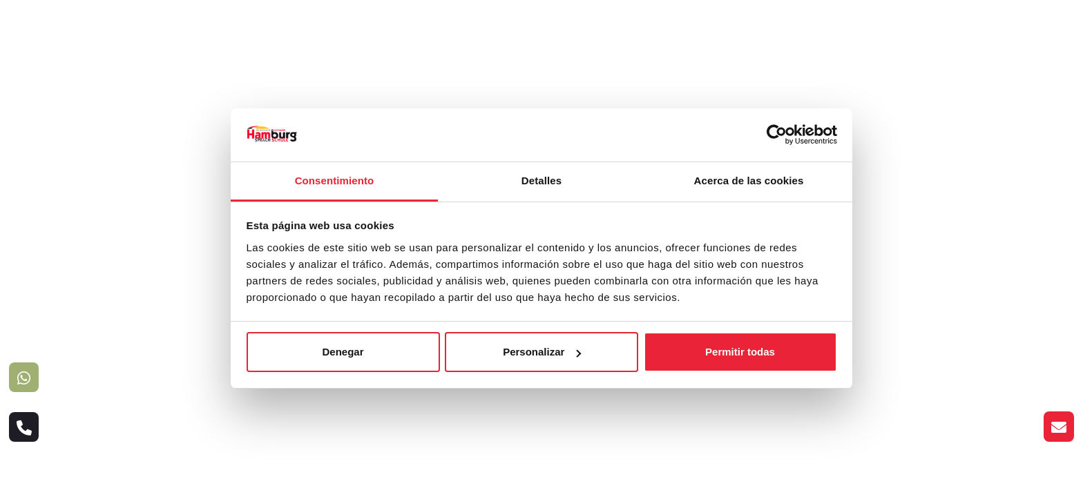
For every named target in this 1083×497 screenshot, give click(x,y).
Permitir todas (740, 352)
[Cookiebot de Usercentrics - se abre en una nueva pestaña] (776, 134)
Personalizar (542, 352)
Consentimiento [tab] (334, 180)
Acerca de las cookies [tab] (749, 180)
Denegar (342, 352)
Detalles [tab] (541, 180)
